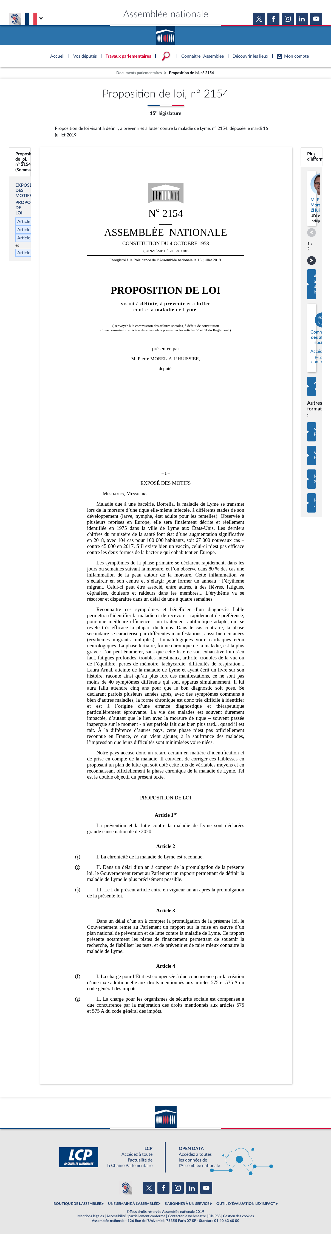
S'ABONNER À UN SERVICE (187, 1203)
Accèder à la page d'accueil (165, 33)
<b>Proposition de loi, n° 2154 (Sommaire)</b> (20, 162)
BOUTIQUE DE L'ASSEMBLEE (77, 1203)
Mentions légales (90, 1216)
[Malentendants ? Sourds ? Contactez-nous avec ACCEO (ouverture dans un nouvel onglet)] (125, 1187)
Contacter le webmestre (187, 1216)
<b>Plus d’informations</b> (311, 156)
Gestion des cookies (238, 1216)
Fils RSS (214, 1216)
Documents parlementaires (139, 73)
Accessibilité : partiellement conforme (135, 1216)
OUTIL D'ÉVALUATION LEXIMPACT (245, 1203)
